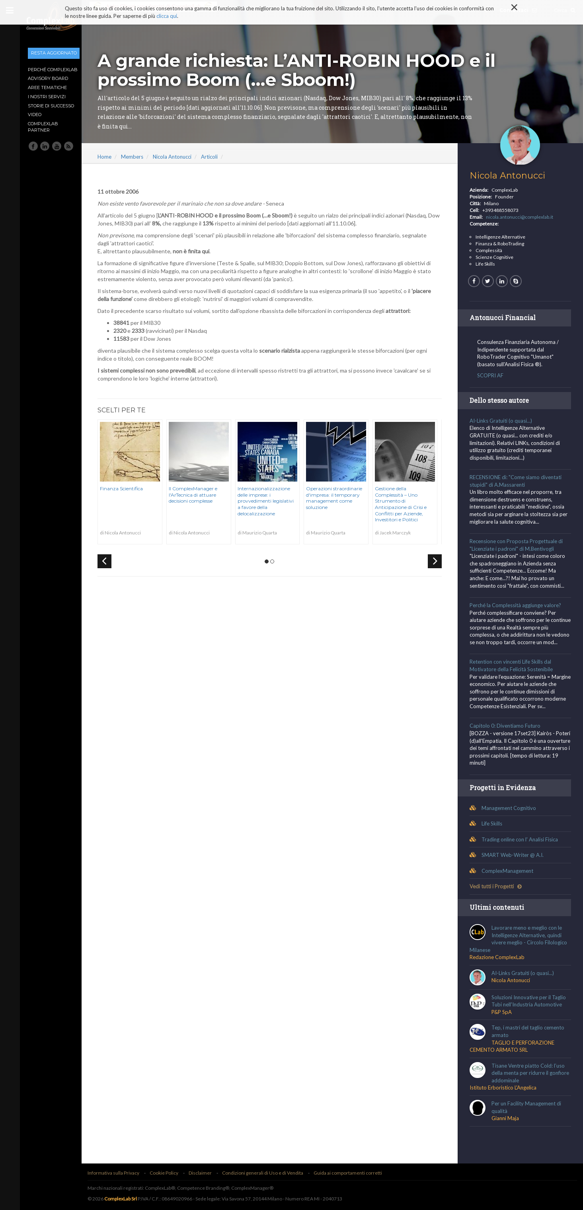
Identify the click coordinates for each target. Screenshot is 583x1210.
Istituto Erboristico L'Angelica (504, 1088)
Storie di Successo (51, 106)
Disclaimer (206, 1173)
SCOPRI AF (492, 375)
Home (110, 156)
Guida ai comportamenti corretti (354, 1173)
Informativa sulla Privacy (119, 1173)
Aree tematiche (47, 87)
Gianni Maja (507, 1118)
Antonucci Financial (504, 317)
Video (34, 114)
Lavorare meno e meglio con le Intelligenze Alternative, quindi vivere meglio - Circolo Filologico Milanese (520, 938)
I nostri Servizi (47, 96)
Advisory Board (48, 78)
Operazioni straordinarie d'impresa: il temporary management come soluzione (340, 498)
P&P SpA (503, 1012)
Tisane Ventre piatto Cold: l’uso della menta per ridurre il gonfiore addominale (532, 1073)
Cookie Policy (170, 1173)
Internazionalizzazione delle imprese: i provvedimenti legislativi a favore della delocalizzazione (272, 501)
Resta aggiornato (54, 53)
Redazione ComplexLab (498, 957)
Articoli (215, 156)
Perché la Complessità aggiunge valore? (517, 605)
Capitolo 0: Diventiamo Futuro (506, 726)
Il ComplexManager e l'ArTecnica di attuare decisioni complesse (199, 495)
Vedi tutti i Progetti (497, 887)
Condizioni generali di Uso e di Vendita (268, 1173)
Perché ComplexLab (53, 69)
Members (138, 156)
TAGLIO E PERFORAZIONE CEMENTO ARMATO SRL (513, 1046)
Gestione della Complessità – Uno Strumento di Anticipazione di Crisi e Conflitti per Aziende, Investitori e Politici (407, 504)
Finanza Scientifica (127, 488)
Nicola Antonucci (178, 156)
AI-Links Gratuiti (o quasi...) (502, 421)
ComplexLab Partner (43, 127)
